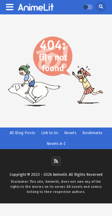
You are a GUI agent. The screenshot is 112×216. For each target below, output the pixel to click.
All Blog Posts (22, 132)
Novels (70, 132)
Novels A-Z (56, 143)
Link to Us (49, 132)
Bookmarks (92, 132)
